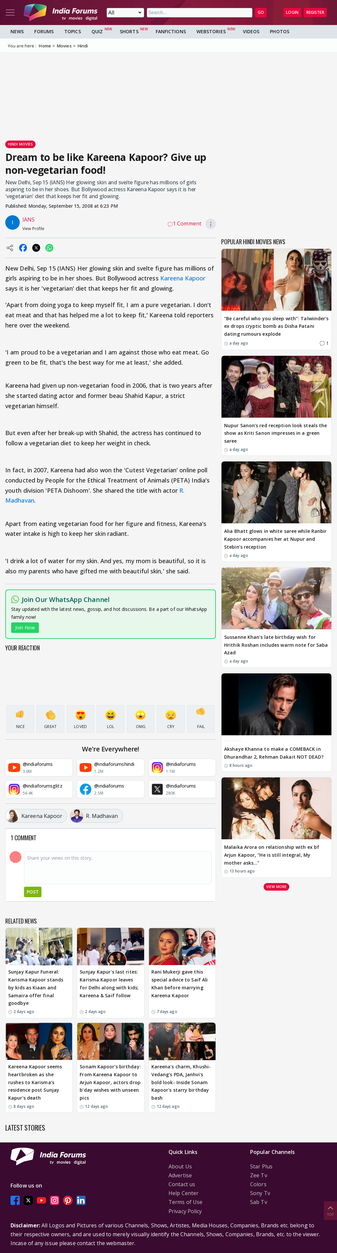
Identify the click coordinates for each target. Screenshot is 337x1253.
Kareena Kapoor (182, 278)
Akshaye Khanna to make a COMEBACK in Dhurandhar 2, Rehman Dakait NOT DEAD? (274, 753)
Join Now (25, 627)
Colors (258, 1184)
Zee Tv (258, 1175)
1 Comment (184, 223)
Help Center (183, 1193)
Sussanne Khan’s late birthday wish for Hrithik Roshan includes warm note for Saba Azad (276, 645)
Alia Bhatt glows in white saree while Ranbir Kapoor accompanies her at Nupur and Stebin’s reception (275, 539)
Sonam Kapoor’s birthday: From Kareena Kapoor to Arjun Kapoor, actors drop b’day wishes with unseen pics (110, 1082)
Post (33, 892)
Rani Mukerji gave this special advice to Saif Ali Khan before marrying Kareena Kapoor (179, 983)
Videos (251, 31)
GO (261, 12)
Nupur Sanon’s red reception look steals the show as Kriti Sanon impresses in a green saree (275, 433)
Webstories (211, 31)
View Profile (33, 228)
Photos (279, 31)
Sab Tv (258, 1202)
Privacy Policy (185, 1211)
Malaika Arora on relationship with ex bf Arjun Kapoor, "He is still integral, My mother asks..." (271, 855)
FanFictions (171, 31)
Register (315, 12)
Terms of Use (185, 1202)
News (17, 31)
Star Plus (261, 1166)
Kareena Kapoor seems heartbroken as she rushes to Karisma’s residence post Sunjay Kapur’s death (35, 1082)
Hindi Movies (20, 144)
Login (292, 12)
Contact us (181, 1184)
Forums (44, 31)
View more (276, 886)
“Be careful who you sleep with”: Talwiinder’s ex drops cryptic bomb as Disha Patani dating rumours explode (276, 326)
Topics (72, 31)
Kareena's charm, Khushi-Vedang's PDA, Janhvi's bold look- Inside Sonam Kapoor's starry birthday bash (181, 1082)
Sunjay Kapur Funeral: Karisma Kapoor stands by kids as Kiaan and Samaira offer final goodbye (35, 987)
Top (330, 1210)
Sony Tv (260, 1193)
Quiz (97, 31)
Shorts (129, 31)
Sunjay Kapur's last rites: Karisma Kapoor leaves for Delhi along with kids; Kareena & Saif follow (109, 983)
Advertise (180, 1175)
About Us (180, 1166)
